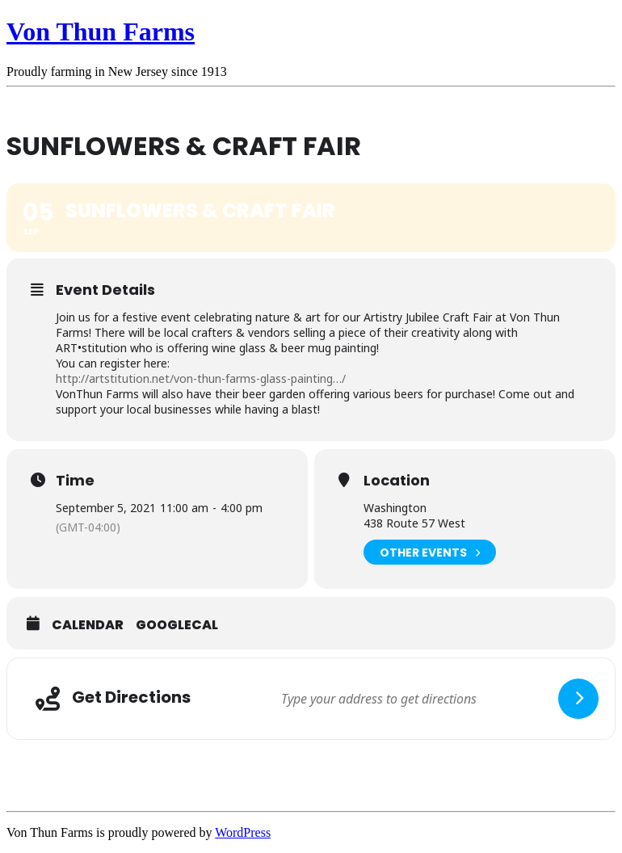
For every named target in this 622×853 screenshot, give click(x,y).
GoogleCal (177, 625)
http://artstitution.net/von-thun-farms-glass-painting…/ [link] (201, 378)
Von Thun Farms (100, 31)
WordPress (243, 832)
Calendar (88, 625)
